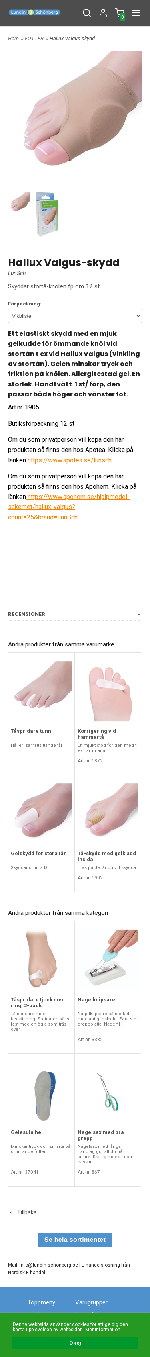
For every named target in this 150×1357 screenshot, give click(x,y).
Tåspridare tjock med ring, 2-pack (38, 1002)
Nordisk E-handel (26, 1272)
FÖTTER (35, 38)
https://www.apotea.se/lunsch (70, 460)
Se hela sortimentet (75, 1239)
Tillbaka (22, 1212)
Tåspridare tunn (31, 731)
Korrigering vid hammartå (97, 734)
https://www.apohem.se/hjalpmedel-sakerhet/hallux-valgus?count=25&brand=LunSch (69, 507)
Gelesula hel (27, 1132)
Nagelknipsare (96, 1000)
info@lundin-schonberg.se (49, 1265)
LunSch (17, 273)
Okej (75, 1342)
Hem (13, 38)
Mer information (102, 1329)
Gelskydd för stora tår (38, 853)
